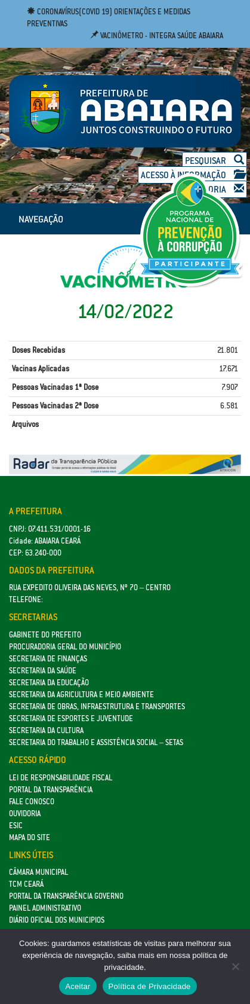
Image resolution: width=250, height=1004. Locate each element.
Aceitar (77, 986)
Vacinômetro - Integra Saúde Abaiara (156, 35)
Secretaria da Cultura (46, 730)
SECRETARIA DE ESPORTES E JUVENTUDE (71, 718)
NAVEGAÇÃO (40, 219)
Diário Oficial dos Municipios (56, 919)
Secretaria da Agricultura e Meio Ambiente (81, 694)
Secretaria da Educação (49, 682)
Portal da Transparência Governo (66, 896)
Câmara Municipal (38, 872)
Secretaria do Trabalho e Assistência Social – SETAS (96, 742)
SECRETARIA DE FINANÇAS (48, 658)
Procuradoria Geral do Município (65, 646)
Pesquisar (214, 160)
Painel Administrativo (45, 908)
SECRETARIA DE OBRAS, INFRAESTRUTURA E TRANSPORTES (97, 706)
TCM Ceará (26, 884)
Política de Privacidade (150, 986)
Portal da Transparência (50, 789)
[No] (235, 966)
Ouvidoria (25, 813)
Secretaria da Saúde (42, 670)
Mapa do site (29, 837)
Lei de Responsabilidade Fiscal (60, 777)
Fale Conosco (31, 801)
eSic (16, 825)
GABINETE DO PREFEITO (45, 634)
